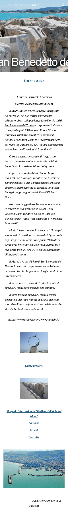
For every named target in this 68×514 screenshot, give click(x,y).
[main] (34, 80)
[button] (4, 5)
